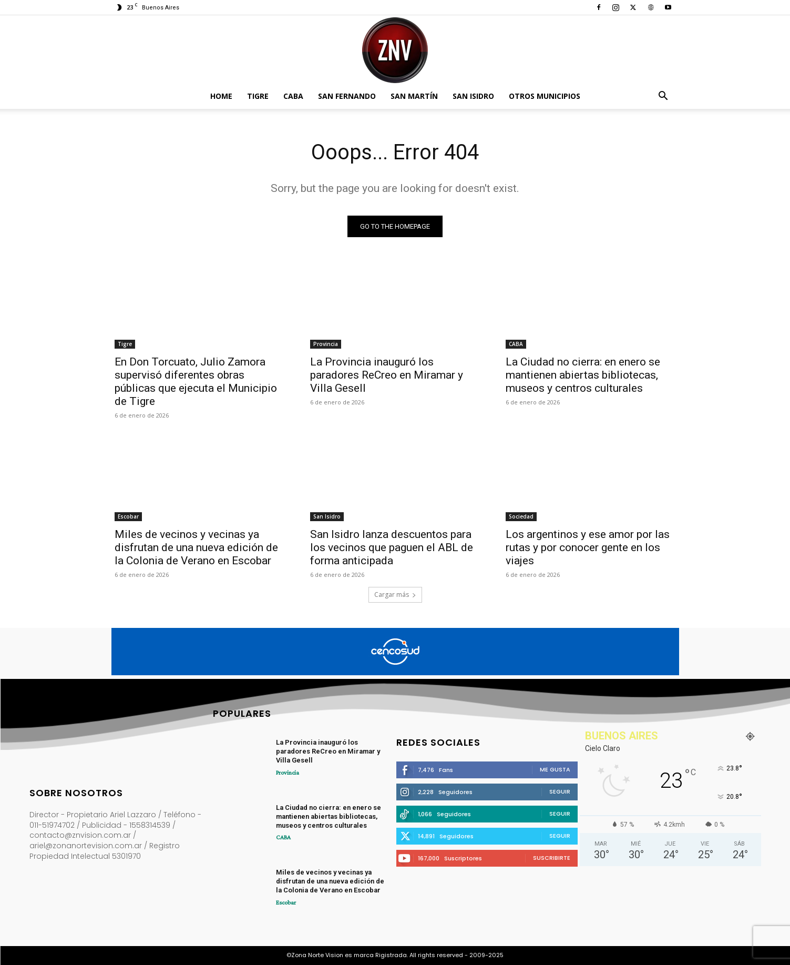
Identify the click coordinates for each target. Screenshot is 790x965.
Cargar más (395, 594)
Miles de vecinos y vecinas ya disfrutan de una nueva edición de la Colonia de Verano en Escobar (196, 547)
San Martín (414, 96)
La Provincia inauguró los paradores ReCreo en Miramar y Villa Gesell (386, 374)
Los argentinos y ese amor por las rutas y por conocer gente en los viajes (588, 547)
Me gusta (555, 769)
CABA (293, 96)
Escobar (128, 516)
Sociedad (521, 516)
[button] (663, 97)
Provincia (325, 344)
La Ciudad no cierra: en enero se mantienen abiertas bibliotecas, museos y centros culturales (583, 374)
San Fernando (347, 96)
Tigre (258, 96)
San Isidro (473, 96)
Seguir (559, 791)
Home (221, 96)
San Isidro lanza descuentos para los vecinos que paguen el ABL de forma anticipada (391, 547)
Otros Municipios (544, 96)
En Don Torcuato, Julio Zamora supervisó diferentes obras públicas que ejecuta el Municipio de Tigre (196, 381)
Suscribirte (551, 858)
